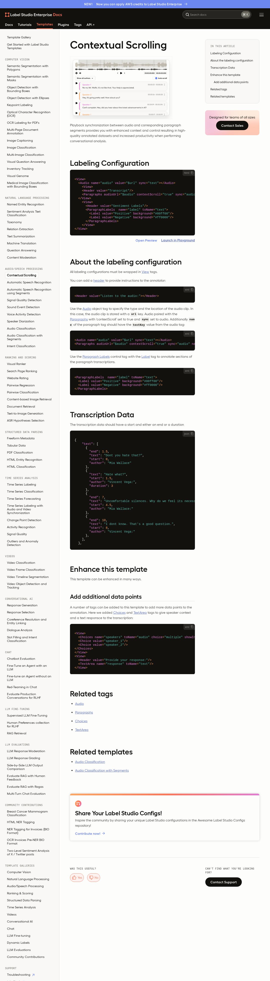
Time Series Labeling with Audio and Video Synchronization (25, 509)
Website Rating (17, 378)
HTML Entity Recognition (24, 459)
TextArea (140, 612)
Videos (12, 914)
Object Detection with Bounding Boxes (22, 89)
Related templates (222, 96)
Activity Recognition (21, 527)
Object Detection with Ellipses (28, 98)
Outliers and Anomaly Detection (22, 543)
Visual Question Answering (26, 161)
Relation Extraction (20, 229)
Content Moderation (21, 257)
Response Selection (21, 612)
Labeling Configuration (225, 53)
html (188, 172)
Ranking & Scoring (20, 893)
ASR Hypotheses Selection (25, 420)
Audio (87, 308)
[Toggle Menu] (261, 14)
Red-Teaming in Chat (22, 687)
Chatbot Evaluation (21, 658)
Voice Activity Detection (24, 314)
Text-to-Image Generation (25, 413)
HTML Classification (21, 466)
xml (189, 289)
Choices (119, 612)
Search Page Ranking (22, 371)
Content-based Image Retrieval (29, 399)
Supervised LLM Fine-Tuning (27, 715)
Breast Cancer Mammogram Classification (27, 813)
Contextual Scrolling (21, 275)
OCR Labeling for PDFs (23, 122)
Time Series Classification (25, 491)
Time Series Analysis (21, 907)
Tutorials (24, 24)
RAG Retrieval (16, 733)
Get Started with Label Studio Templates (28, 46)
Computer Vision (19, 872)
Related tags (218, 89)
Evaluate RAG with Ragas (25, 786)
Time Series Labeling (21, 484)
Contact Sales (232, 125)
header (99, 280)
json (188, 433)
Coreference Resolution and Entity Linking (26, 621)
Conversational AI (20, 921)
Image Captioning (20, 140)
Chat (10, 928)
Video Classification (21, 562)
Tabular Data (16, 445)
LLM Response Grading (23, 758)
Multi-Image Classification (25, 154)
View (145, 272)
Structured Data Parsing (24, 900)
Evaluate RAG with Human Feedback (26, 777)
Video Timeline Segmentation (28, 577)
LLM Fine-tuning (18, 935)
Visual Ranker (16, 364)
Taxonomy (14, 222)
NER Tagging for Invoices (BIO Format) (28, 831)
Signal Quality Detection (24, 300)
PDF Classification (20, 452)
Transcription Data (222, 67)
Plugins (63, 24)
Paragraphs (79, 319)
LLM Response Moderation (26, 751)
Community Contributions (26, 957)
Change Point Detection (24, 520)
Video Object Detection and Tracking (27, 585)
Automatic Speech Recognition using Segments (29, 291)
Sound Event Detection (23, 307)
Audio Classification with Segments (25, 337)
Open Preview (146, 240)
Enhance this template (225, 75)
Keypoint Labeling (19, 105)
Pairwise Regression (21, 385)
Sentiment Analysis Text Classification (24, 213)
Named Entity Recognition (25, 204)
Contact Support (223, 882)
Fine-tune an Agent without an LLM (29, 678)
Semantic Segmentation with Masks (27, 78)
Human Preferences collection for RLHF (28, 724)
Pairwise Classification (23, 392)
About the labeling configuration (231, 60)
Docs (9, 24)
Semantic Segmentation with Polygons (27, 67)
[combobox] (216, 14)
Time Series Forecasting (24, 498)
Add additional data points (231, 82)
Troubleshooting (20, 974)
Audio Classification (21, 328)
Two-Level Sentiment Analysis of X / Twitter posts (28, 852)
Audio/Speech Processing (25, 886)
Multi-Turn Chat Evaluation (26, 793)
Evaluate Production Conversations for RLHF (24, 695)
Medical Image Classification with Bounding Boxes (27, 184)
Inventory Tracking (20, 168)
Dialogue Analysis (19, 630)
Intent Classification (21, 346)
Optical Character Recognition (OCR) (28, 113)
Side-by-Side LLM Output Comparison (25, 767)
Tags (77, 24)
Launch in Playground (178, 240)
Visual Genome (18, 176)
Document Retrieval (21, 406)
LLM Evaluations (19, 950)
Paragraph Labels (96, 356)
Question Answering (21, 250)
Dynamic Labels (18, 942)
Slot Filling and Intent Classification (22, 639)
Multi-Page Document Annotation (22, 131)
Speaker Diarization (20, 321)
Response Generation (22, 605)
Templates (44, 24)
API (90, 24)
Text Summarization (21, 236)
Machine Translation (21, 243)
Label (145, 356)
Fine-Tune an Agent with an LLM (27, 667)
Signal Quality (17, 534)
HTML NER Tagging (21, 822)
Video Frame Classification (26, 569)
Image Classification (21, 147)
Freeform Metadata (21, 438)
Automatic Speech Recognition (29, 282)
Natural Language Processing (28, 879)
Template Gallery (19, 37)
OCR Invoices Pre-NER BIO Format (25, 841)
